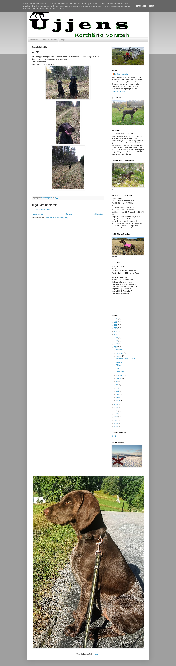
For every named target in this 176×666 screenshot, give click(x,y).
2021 (116, 334)
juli (117, 382)
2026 (116, 319)
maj (117, 388)
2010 (116, 423)
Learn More (141, 6)
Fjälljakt (118, 365)
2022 (116, 331)
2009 (116, 426)
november (120, 353)
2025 (116, 322)
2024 (116, 325)
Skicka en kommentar (43, 209)
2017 (116, 347)
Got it (151, 6)
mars (118, 394)
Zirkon (118, 368)
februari (119, 397)
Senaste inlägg (38, 214)
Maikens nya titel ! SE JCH (125, 359)
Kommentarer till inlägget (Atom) (56, 218)
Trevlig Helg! (120, 371)
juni (117, 385)
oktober (119, 356)
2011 (116, 420)
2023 (116, 328)
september (120, 375)
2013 (116, 414)
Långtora (119, 362)
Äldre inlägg (98, 214)
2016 (116, 404)
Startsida (34, 40)
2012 (116, 417)
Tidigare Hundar (49, 40)
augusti (119, 378)
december (120, 350)
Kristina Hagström (121, 74)
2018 (116, 344)
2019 (116, 341)
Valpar (63, 40)
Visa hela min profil (118, 92)
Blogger (96, 654)
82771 (114, 436)
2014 (116, 411)
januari (118, 400)
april (117, 391)
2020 (116, 338)
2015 (116, 407)
